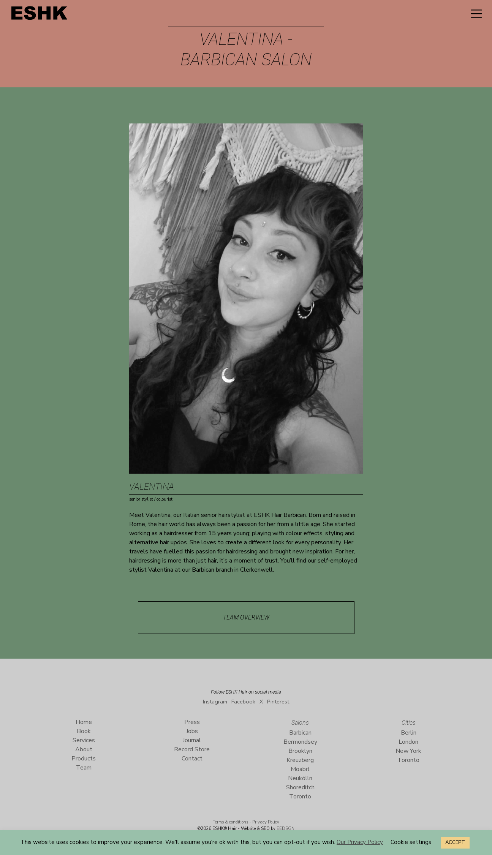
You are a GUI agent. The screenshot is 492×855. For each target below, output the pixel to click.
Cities (409, 722)
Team (84, 767)
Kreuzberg (300, 760)
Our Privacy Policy (360, 842)
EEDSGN (284, 828)
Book (84, 731)
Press (192, 722)
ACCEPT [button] (455, 842)
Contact (192, 758)
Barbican (300, 733)
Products (83, 758)
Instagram (215, 701)
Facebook (243, 701)
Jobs (192, 731)
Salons (300, 722)
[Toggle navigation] (476, 13)
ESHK (40, 15)
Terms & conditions (230, 822)
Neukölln (300, 778)
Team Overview (246, 617)
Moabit (300, 769)
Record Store (192, 749)
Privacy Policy (265, 822)
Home (84, 722)
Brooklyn (300, 751)
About (83, 749)
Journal (192, 740)
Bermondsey (300, 742)
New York (408, 751)
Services (84, 740)
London (408, 742)
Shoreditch (300, 787)
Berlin (408, 733)
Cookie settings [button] (411, 842)
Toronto (300, 796)
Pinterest (278, 701)
